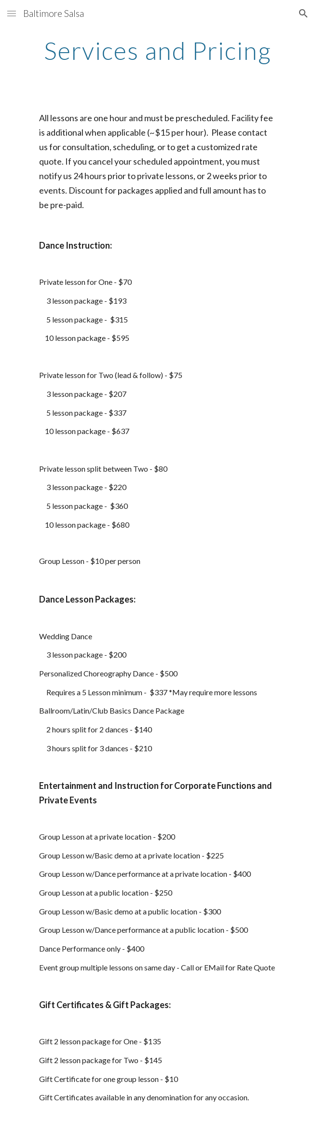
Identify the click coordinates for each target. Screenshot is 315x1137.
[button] (11, 13)
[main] (157, 50)
